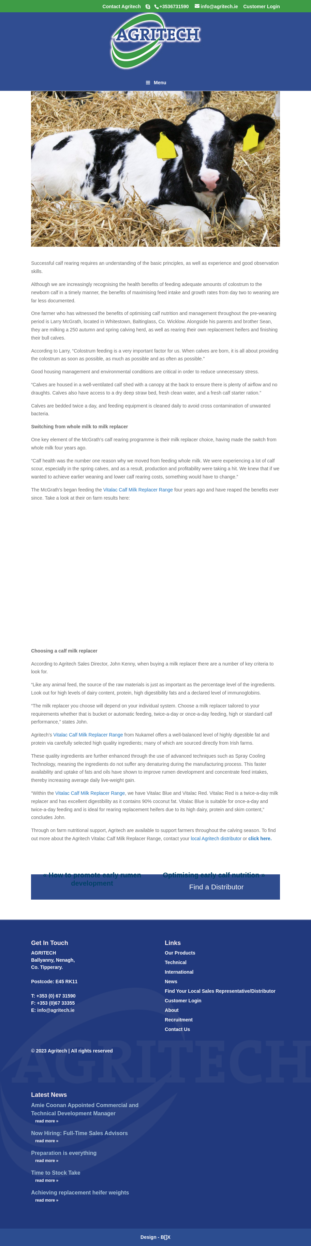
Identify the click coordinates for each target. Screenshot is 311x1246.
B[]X (166, 1237)
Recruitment (179, 1019)
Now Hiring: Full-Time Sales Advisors (79, 1133)
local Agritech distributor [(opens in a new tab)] (216, 838)
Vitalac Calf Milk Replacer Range (90, 793)
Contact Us (177, 1029)
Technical (176, 962)
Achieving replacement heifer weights (80, 1192)
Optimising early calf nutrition (211, 875)
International (179, 972)
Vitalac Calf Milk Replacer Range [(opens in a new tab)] (138, 489)
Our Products (180, 953)
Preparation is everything (64, 1153)
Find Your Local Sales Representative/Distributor (220, 991)
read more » (46, 1121)
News (171, 981)
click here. (260, 838)
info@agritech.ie (55, 1010)
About (171, 1010)
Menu (155, 82)
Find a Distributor (216, 887)
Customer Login (183, 1000)
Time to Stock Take (55, 1173)
